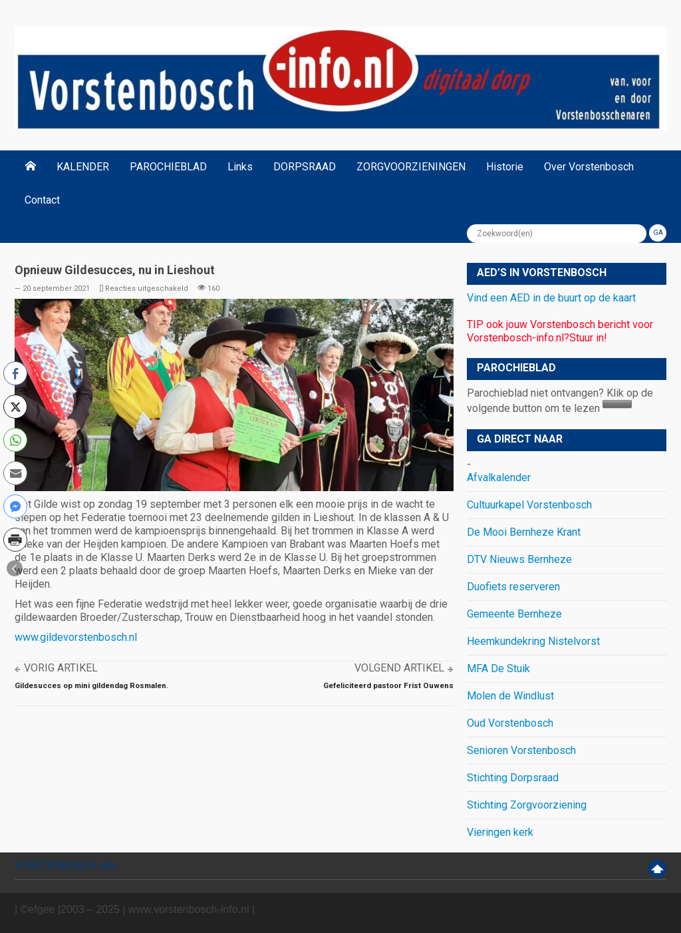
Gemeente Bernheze (514, 614)
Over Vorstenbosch (589, 166)
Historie (504, 166)
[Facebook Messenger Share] (15, 506)
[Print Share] (15, 540)
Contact (42, 200)
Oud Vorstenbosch (510, 723)
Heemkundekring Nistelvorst (533, 641)
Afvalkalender (499, 477)
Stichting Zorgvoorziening (527, 805)
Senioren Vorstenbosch (521, 750)
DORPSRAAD (304, 166)
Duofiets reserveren (513, 586)
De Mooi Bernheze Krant (524, 532)
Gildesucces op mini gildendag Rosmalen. (91, 685)
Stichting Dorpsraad (513, 777)
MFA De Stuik (498, 668)
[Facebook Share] (15, 373)
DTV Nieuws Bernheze (519, 559)
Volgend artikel (399, 667)
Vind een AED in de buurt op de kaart (551, 297)
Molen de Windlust (510, 695)
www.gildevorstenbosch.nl (76, 637)
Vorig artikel (61, 667)
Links (240, 166)
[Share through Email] (15, 473)
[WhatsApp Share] (15, 440)
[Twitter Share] (15, 407)
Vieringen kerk (500, 832)
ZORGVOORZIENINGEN (411, 166)
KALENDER (83, 166)
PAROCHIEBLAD (168, 166)
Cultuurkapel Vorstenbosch (529, 504)
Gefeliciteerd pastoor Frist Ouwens (388, 685)
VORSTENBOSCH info (65, 865)
